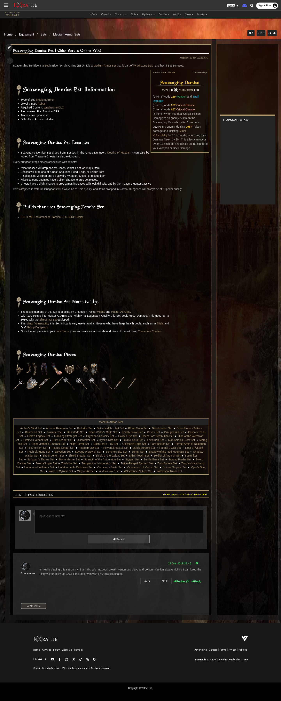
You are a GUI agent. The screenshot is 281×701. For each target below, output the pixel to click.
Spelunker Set (33, 459)
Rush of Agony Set (67, 451)
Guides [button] (189, 14)
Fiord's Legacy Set (38, 436)
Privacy (232, 650)
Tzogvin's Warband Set (39, 467)
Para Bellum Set (180, 443)
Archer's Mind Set (31, 428)
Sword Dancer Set (44, 463)
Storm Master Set (88, 459)
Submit (118, 539)
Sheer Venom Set (79, 455)
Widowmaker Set (126, 471)
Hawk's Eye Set (127, 436)
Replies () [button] (180, 581)
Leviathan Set (163, 440)
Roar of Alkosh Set (40, 451)
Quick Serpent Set (168, 447)
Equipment (26, 34)
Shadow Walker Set (52, 455)
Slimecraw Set (49, 319)
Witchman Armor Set (186, 471)
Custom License (100, 668)
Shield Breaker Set (106, 455)
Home (8, 34)
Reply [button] (195, 581)
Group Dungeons (38, 327)
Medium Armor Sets (67, 34)
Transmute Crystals (151, 331)
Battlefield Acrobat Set (110, 428)
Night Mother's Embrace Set (68, 443)
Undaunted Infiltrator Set (72, 467)
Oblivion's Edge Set (154, 443)
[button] (233, 5)
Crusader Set (54, 432)
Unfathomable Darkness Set (109, 467)
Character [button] (121, 14)
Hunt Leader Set (71, 440)
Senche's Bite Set (145, 451)
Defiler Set (153, 432)
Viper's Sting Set (51, 471)
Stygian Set (151, 459)
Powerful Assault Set (140, 447)
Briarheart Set (33, 432)
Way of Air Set (103, 471)
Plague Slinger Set (87, 447)
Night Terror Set (98, 443)
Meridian (171, 72)
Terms (223, 650)
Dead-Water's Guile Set (102, 432)
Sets (43, 34)
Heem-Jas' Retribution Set (157, 436)
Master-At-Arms (121, 311)
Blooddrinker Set (162, 428)
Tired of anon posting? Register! (183, 494)
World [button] (177, 14)
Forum (56, 650)
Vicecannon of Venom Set (176, 467)
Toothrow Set (94, 463)
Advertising (200, 650)
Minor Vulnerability (39, 323)
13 (261, 33)
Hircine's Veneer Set (44, 440)
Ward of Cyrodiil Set (78, 471)
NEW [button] (94, 14)
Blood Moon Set (137, 428)
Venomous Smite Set (143, 467)
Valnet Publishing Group (234, 659)
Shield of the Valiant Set (136, 455)
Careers (213, 650)
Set (48, 65)
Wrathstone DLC (145, 65)
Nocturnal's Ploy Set (125, 443)
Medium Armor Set (106, 65)
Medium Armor (46, 99)
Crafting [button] (164, 14)
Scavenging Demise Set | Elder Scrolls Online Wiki (58, 51)
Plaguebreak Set (113, 447)
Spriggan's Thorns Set (59, 459)
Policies (242, 650)
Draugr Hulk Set (173, 432)
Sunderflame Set (173, 459)
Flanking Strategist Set (68, 436)
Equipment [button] (148, 14)
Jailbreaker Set (94, 440)
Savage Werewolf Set (117, 451)
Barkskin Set (84, 428)
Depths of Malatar (118, 152)
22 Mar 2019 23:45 (178, 563)
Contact (78, 650)
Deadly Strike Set (131, 432)
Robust (43, 103)
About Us (67, 650)
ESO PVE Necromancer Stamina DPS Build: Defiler (53, 217)
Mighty (102, 311)
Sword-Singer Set (71, 463)
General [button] (106, 14)
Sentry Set (166, 451)
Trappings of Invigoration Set (123, 463)
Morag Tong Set (37, 443)
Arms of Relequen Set (59, 428)
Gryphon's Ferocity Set (100, 436)
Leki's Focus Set (141, 440)
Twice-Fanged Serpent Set (161, 463)
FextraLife (201, 659)
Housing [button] (202, 14)
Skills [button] (134, 14)
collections (63, 331)
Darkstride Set (75, 432)
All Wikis (46, 650)
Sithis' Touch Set (165, 455)
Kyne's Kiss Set (117, 440)
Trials (161, 323)
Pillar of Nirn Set (62, 447)
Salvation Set (91, 451)
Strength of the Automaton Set (121, 459)
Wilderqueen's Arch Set (155, 471)
